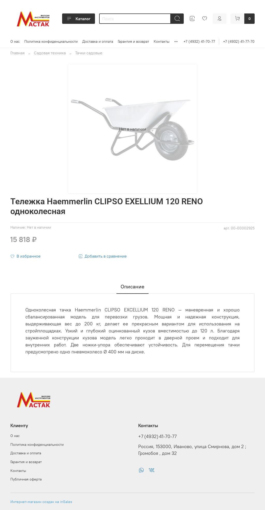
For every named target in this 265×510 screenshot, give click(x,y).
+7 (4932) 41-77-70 (239, 41)
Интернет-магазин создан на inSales (41, 501)
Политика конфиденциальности (51, 41)
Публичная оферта (26, 479)
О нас (15, 41)
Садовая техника (50, 52)
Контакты (162, 41)
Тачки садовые (88, 52)
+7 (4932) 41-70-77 (199, 41)
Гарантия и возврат (133, 41)
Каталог (79, 18)
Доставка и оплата (97, 41)
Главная (17, 52)
